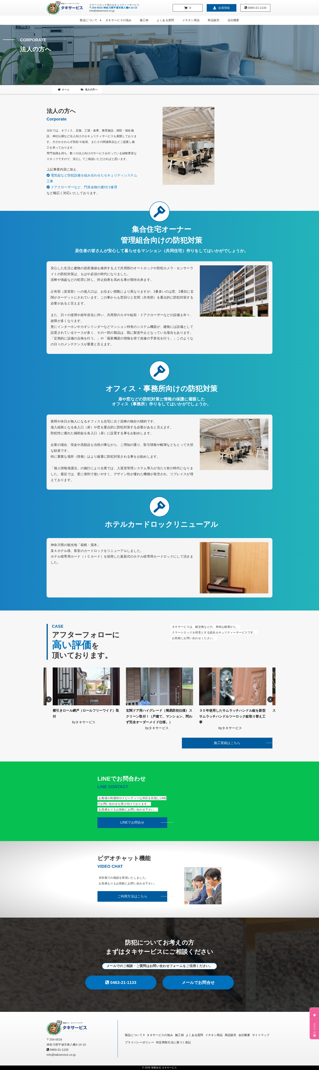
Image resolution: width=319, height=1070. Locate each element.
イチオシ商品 (191, 20)
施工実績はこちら (227, 743)
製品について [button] (90, 20)
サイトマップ (261, 1035)
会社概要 (233, 20)
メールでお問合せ (198, 982)
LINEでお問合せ (132, 822)
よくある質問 (165, 20)
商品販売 (213, 20)
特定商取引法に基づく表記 (173, 1042)
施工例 (144, 20)
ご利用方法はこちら (132, 896)
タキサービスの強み (118, 20)
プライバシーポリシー (139, 1042)
